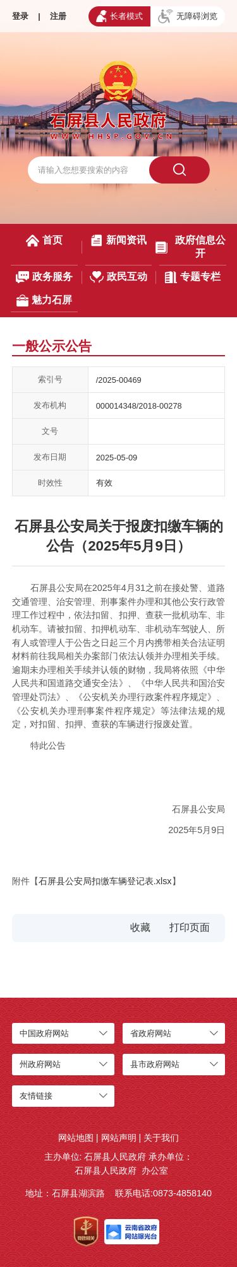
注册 (58, 16)
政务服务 (44, 277)
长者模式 (119, 15)
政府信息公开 (190, 247)
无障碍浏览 (187, 16)
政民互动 (118, 277)
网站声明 (119, 1138)
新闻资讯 (118, 241)
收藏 (140, 927)
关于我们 (161, 1138)
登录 (20, 16)
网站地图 (76, 1138)
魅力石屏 (44, 301)
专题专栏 (193, 277)
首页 (44, 241)
